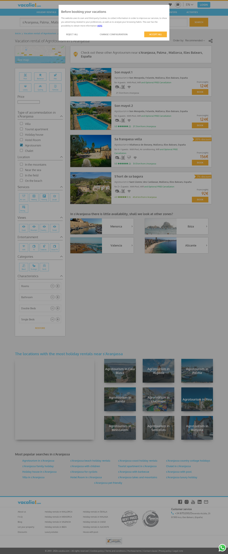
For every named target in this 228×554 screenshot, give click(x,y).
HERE (99, 25)
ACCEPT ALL (155, 34)
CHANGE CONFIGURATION (114, 34)
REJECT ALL (72, 34)
